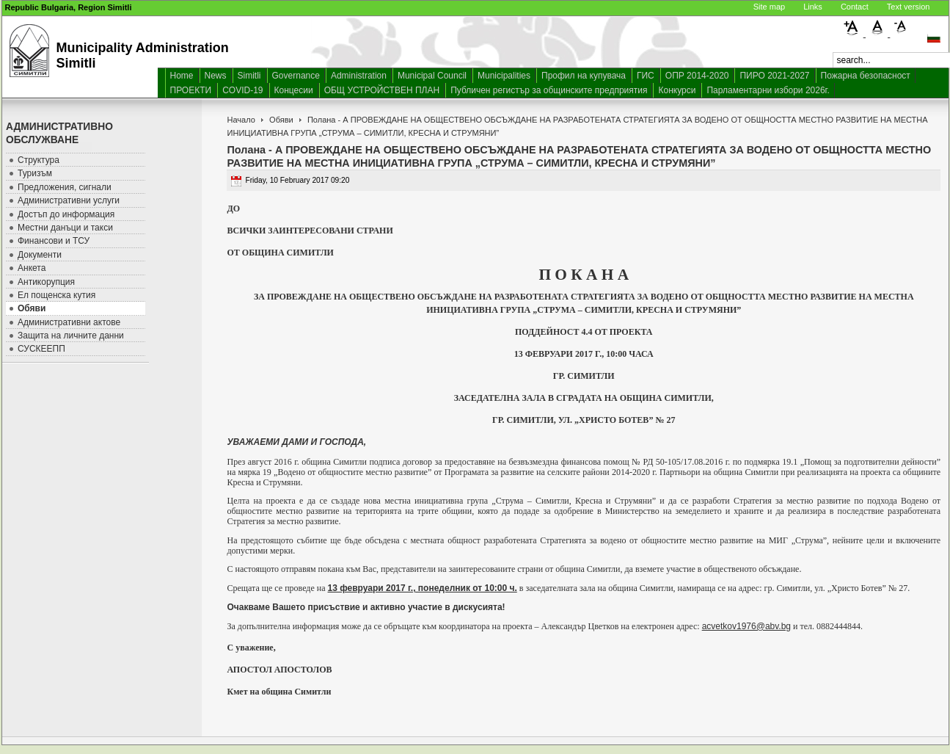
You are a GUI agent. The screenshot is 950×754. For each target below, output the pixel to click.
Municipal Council (432, 75)
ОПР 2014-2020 (697, 75)
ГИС (645, 75)
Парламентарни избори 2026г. (767, 90)
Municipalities (504, 75)
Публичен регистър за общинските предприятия (548, 90)
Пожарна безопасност (865, 75)
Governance (296, 75)
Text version (908, 6)
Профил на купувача (583, 75)
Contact (855, 6)
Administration (359, 75)
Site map (769, 6)
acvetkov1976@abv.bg (746, 626)
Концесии (293, 90)
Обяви (281, 119)
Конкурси (676, 90)
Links (812, 6)
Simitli (249, 75)
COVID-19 (242, 90)
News (216, 75)
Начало (241, 119)
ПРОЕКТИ (191, 90)
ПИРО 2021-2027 (774, 75)
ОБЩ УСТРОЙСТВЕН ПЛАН (382, 90)
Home (182, 75)
